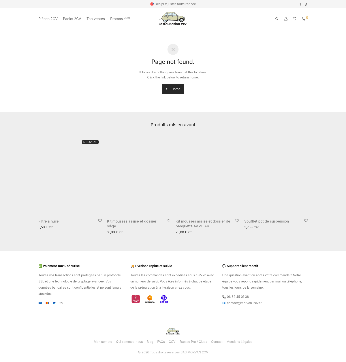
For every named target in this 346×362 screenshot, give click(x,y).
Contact (217, 341)
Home (173, 89)
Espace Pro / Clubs (193, 341)
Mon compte (103, 341)
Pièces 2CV (48, 19)
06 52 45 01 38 (238, 297)
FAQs (161, 341)
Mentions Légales (239, 341)
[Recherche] (277, 18)
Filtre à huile (48, 221)
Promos (120, 19)
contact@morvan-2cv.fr (244, 303)
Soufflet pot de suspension (266, 221)
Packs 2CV (72, 19)
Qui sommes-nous (129, 341)
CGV (172, 341)
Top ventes (95, 19)
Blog (150, 341)
